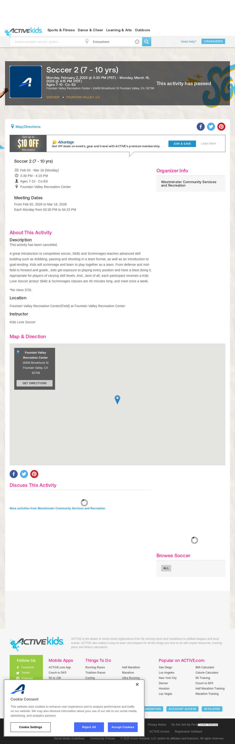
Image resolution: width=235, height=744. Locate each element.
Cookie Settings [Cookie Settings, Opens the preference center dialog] (30, 727)
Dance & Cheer (90, 30)
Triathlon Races (95, 672)
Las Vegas (165, 693)
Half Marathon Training (210, 688)
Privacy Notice (157, 724)
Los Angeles (166, 672)
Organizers (213, 41)
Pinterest (27, 678)
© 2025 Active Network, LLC (138, 738)
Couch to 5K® (58, 672)
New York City (168, 678)
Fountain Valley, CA (83, 97)
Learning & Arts (119, 30)
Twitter (25, 672)
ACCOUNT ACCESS (182, 709)
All (166, 568)
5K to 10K (55, 678)
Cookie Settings (208, 725)
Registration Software (188, 731)
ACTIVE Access (159, 731)
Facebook (27, 667)
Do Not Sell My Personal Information (194, 724)
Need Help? (188, 41)
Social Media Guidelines (69, 738)
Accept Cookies (123, 727)
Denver (163, 683)
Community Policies (102, 738)
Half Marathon (131, 667)
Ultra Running (131, 678)
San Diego (165, 667)
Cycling (90, 678)
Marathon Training (207, 693)
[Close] (137, 684)
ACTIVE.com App (60, 667)
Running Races (95, 667)
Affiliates (212, 709)
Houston (164, 688)
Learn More (208, 143)
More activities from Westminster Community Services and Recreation (57, 508)
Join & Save (182, 143)
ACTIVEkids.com (22, 30)
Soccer (52, 97)
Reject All (89, 727)
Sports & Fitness (61, 30)
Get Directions (34, 383)
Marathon (128, 672)
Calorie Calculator (207, 672)
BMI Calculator (205, 667)
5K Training (203, 678)
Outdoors (142, 30)
